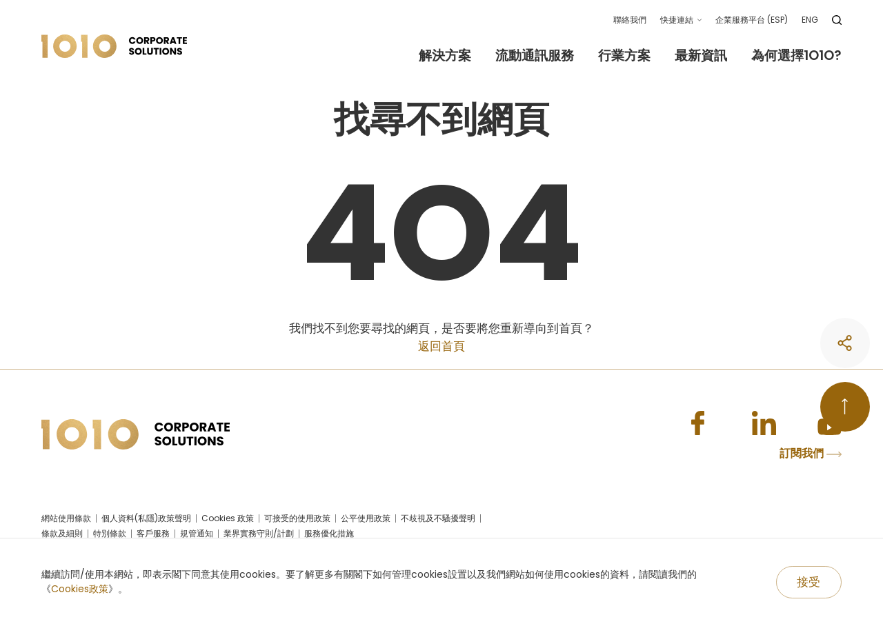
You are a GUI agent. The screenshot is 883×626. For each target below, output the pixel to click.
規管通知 (196, 535)
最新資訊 (701, 56)
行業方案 (624, 56)
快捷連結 (676, 20)
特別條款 (109, 535)
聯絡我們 (629, 20)
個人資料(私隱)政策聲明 (146, 520)
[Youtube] (828, 424)
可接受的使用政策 (297, 520)
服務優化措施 (329, 535)
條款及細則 (62, 535)
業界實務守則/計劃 (259, 535)
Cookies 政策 (227, 520)
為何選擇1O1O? (796, 56)
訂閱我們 (811, 455)
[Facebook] (693, 424)
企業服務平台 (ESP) (751, 20)
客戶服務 (153, 535)
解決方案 (445, 56)
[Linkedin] (761, 424)
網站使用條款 (66, 520)
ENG (810, 20)
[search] (837, 20)
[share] (843, 498)
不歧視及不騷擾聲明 (438, 520)
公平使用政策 (365, 520)
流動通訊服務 (534, 56)
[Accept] (808, 582)
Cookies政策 (79, 589)
